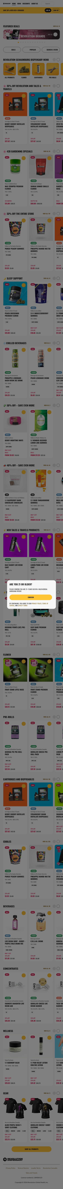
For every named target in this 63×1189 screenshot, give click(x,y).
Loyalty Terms (22, 605)
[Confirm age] (30, 597)
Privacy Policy (36, 603)
